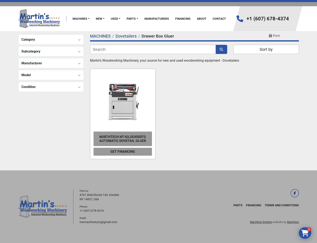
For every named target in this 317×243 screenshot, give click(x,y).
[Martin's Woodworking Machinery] (42, 206)
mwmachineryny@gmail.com (98, 222)
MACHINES (80, 18)
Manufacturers (156, 18)
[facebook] (295, 193)
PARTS (131, 18)
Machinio (293, 222)
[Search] (153, 49)
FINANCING (183, 18)
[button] (81, 19)
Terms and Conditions (282, 205)
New (99, 18)
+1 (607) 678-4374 (268, 19)
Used (114, 18)
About (201, 18)
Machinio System (261, 222)
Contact (219, 18)
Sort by (266, 49)
